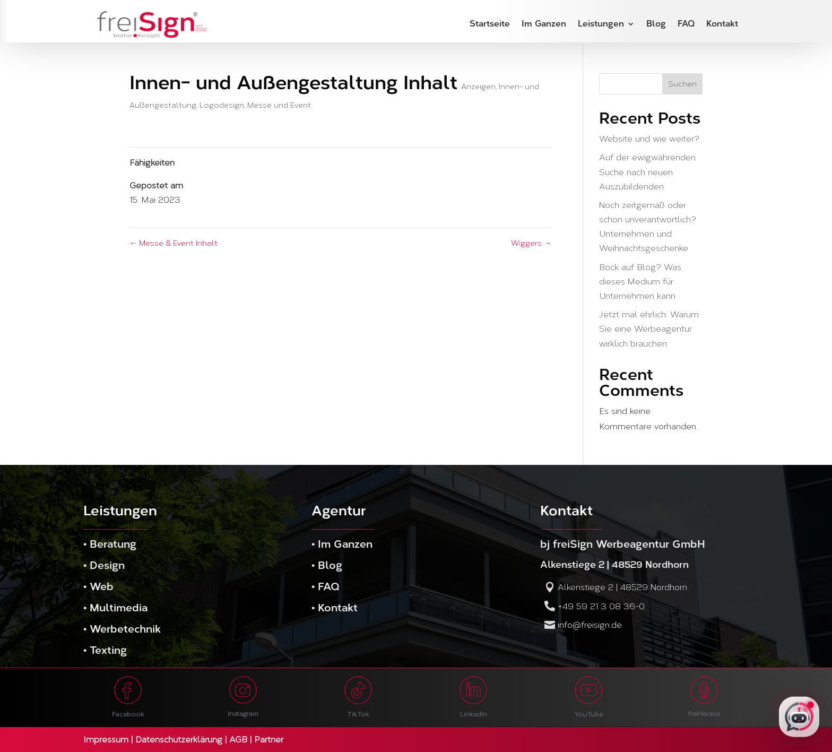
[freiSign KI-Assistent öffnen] (799, 717)
